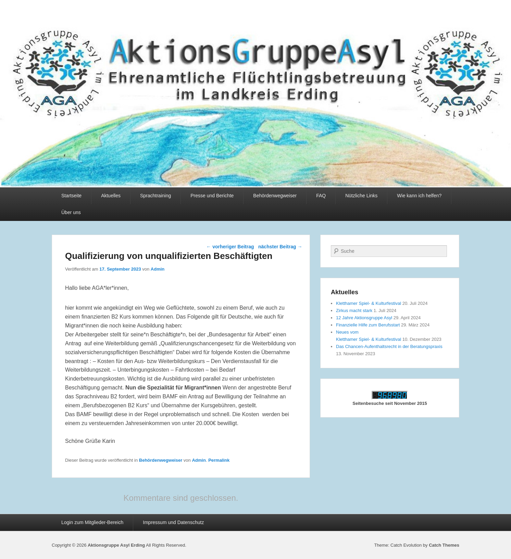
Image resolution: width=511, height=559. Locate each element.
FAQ (321, 195)
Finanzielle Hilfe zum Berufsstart (368, 324)
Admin (157, 269)
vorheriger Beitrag (230, 246)
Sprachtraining (155, 195)
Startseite (71, 195)
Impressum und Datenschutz (173, 522)
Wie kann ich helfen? (419, 195)
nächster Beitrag (280, 246)
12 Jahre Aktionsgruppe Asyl (364, 317)
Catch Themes (444, 545)
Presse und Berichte (212, 195)
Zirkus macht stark (354, 310)
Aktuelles (111, 195)
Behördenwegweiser (275, 195)
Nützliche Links (361, 195)
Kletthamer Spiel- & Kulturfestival (368, 303)
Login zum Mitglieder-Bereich (92, 522)
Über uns (71, 212)
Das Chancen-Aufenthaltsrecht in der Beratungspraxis (389, 346)
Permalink (218, 460)
